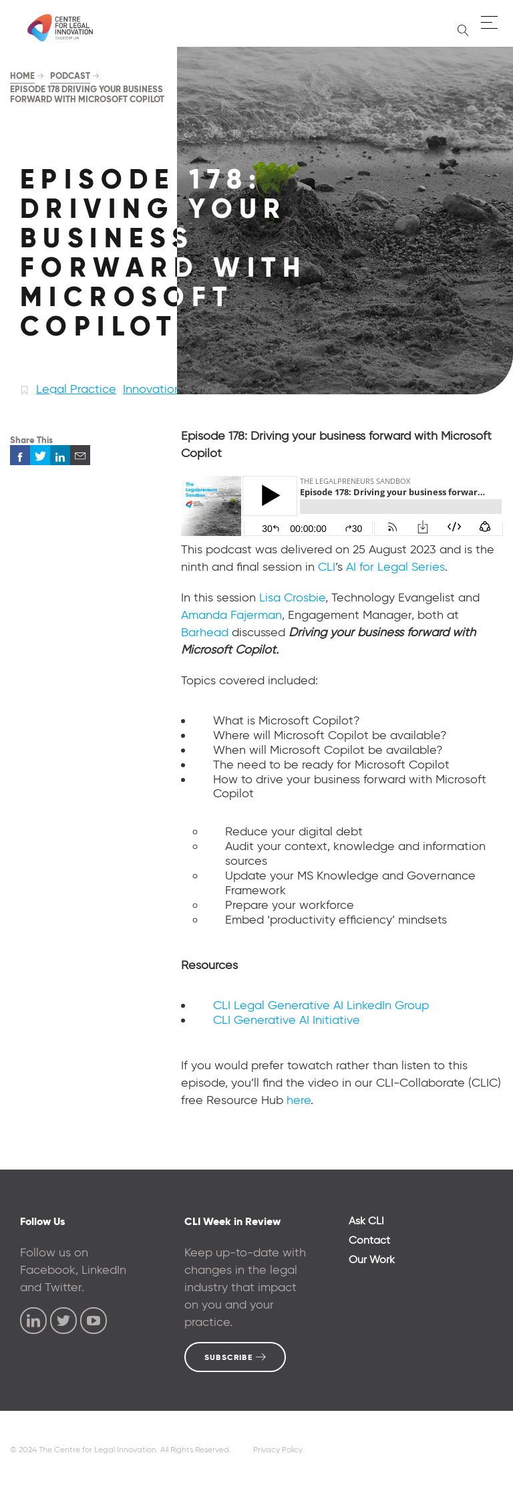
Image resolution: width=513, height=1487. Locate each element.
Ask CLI (366, 1220)
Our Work (372, 1259)
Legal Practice (76, 389)
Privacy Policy (278, 1449)
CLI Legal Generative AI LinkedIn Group (321, 1005)
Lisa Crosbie (292, 597)
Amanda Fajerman (231, 614)
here (299, 1100)
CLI (326, 566)
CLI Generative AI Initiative (286, 1019)
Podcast (70, 76)
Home (22, 76)
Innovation (152, 389)
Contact (369, 1240)
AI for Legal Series (395, 566)
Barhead (204, 632)
